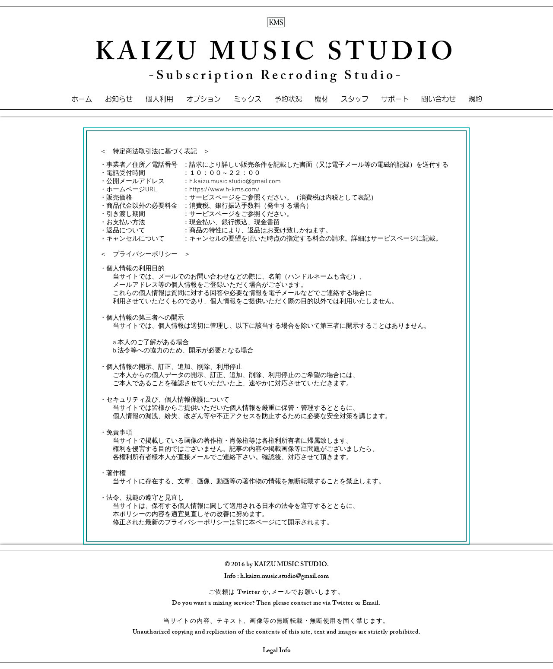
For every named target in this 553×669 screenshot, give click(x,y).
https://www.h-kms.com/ (224, 189)
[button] (321, 99)
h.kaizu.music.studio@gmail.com (235, 181)
